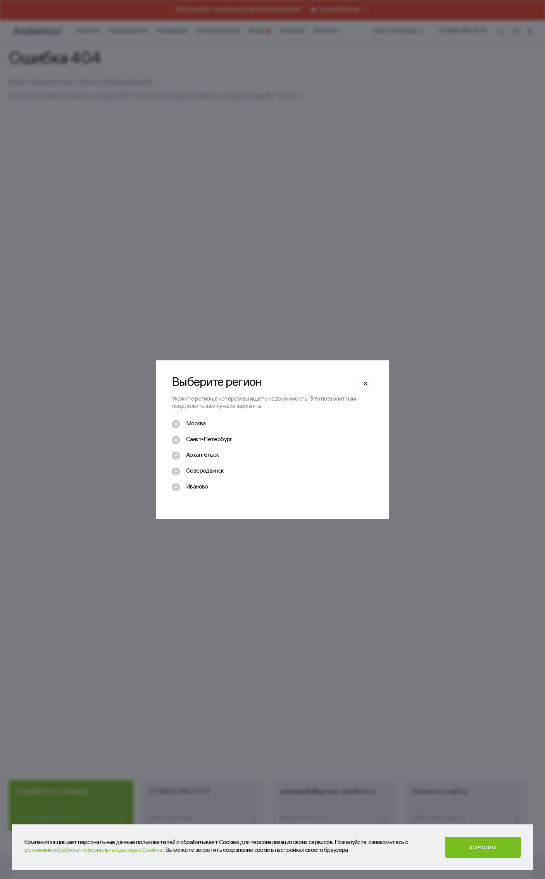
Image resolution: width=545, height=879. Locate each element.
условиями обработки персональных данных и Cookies (93, 851)
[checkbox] (188, 425)
